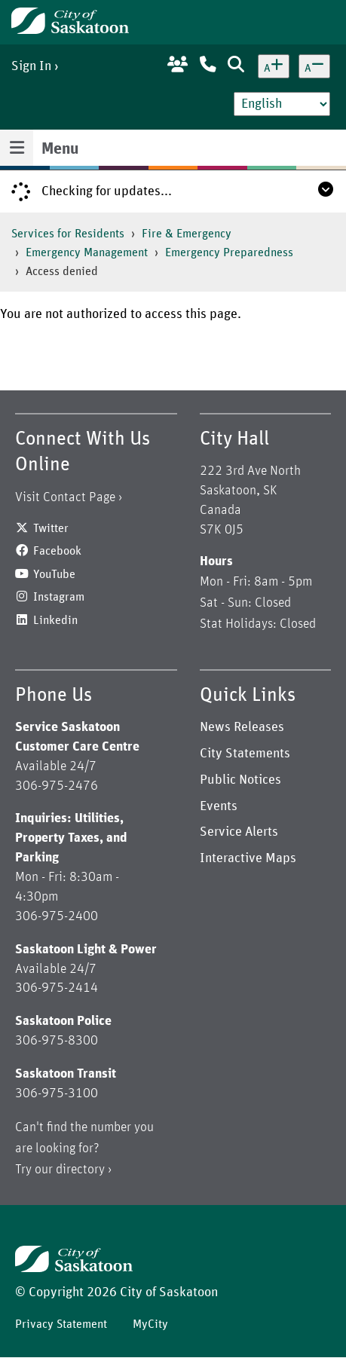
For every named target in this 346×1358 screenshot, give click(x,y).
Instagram (58, 597)
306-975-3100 (56, 1093)
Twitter (51, 528)
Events (218, 806)
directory (80, 1169)
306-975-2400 (56, 916)
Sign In (31, 66)
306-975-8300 (56, 1041)
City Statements (245, 753)
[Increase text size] (273, 66)
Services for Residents (67, 234)
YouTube (54, 574)
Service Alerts (239, 832)
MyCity (150, 1324)
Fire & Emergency (186, 234)
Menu (59, 149)
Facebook (57, 551)
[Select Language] (282, 104)
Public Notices (240, 780)
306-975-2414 (56, 988)
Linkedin (55, 620)
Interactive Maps (248, 858)
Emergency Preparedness (229, 252)
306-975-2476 (56, 786)
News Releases (242, 727)
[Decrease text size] (314, 66)
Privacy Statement (61, 1324)
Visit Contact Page (65, 497)
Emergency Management (87, 252)
